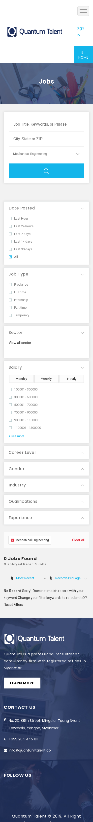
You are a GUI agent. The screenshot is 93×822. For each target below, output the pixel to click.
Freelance (18, 284)
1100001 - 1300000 (25, 428)
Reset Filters (13, 605)
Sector (16, 332)
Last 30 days (20, 249)
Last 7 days (20, 234)
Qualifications (23, 501)
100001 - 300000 (23, 389)
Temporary (19, 315)
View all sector (20, 343)
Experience (20, 518)
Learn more (22, 683)
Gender (17, 469)
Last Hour (18, 218)
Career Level (22, 452)
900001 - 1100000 (24, 420)
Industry (17, 485)
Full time (17, 292)
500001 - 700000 (23, 405)
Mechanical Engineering (30, 540)
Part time (18, 307)
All (13, 257)
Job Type (19, 274)
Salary (15, 367)
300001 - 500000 (23, 397)
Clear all (78, 540)
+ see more (16, 436)
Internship (18, 300)
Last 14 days (20, 241)
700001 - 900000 (23, 412)
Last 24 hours (21, 226)
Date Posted (22, 208)
